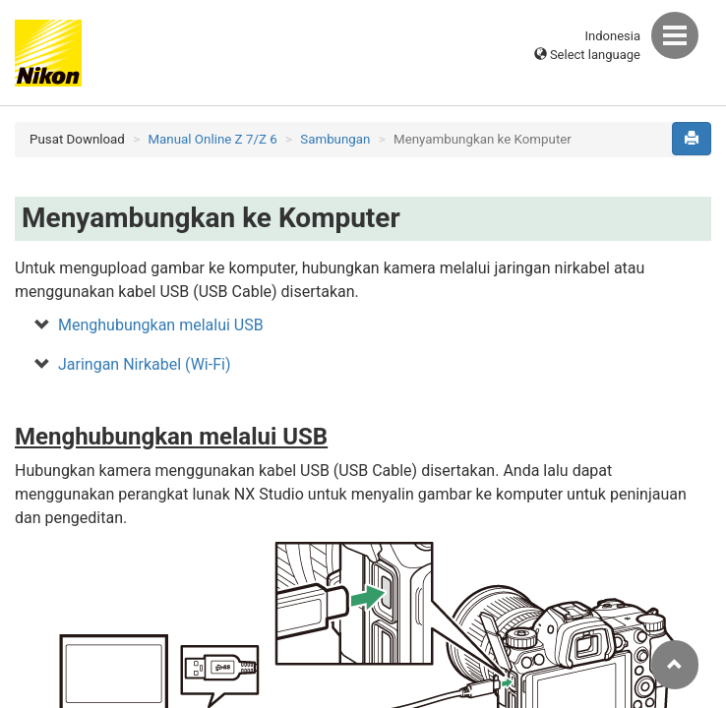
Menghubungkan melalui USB (161, 325)
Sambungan (335, 139)
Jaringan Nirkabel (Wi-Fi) (144, 364)
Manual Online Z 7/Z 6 (212, 139)
